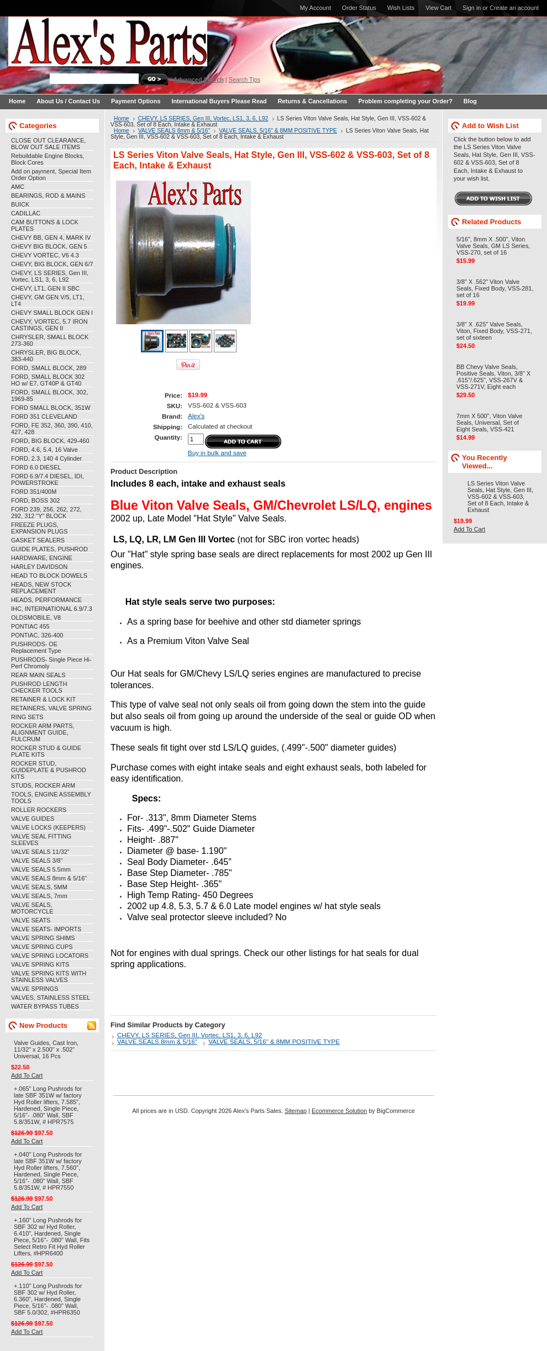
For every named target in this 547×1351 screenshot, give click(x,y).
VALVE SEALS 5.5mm (41, 869)
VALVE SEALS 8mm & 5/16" (49, 878)
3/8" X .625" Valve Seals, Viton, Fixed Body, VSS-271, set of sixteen (494, 331)
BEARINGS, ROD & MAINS (48, 195)
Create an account (514, 7)
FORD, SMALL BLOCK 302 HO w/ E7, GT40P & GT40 (48, 380)
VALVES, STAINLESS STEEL (50, 997)
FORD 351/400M (33, 491)
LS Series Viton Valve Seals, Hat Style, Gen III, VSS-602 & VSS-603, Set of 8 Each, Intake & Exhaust (500, 496)
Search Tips (244, 79)
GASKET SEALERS (38, 540)
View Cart (438, 7)
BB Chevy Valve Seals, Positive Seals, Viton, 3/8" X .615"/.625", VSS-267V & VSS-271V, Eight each (493, 376)
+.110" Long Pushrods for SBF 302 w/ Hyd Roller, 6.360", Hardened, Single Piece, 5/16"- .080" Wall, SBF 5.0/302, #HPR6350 (48, 1299)
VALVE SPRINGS (34, 988)
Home (121, 118)
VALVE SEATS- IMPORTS (46, 929)
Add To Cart (27, 1075)
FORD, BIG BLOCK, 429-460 (50, 440)
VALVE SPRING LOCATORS (49, 955)
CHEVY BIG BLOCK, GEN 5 (49, 246)
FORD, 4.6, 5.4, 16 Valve (44, 449)
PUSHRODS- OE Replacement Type (36, 647)
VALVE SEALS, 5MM (39, 887)
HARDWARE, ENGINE (41, 558)
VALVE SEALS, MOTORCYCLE (32, 908)
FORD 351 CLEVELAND (44, 416)
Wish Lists (401, 7)
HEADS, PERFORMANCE (46, 600)
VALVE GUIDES (32, 818)
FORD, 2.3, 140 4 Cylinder (46, 458)
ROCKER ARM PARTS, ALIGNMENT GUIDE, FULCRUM (42, 732)
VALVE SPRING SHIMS (43, 938)
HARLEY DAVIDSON (39, 566)
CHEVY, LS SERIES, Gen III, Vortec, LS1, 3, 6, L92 (49, 276)
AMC (17, 186)
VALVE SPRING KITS (40, 964)
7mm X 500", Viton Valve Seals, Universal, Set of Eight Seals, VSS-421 (489, 422)
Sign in (471, 7)
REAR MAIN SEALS (38, 675)
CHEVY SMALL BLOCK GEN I (52, 312)
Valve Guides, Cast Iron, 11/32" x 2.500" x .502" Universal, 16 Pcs (46, 1049)
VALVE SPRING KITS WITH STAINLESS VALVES (48, 976)
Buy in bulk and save (217, 453)
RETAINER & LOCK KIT (43, 699)
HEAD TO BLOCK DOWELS (49, 575)
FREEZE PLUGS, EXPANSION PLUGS (39, 528)
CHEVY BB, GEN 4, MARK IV (51, 237)
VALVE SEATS (30, 920)
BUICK (20, 204)
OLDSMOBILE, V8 (36, 617)
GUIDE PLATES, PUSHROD (49, 549)
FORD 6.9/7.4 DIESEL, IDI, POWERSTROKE (47, 479)
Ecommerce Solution (339, 1110)
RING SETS (27, 717)
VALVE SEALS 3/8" (37, 860)
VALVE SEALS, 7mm (39, 896)
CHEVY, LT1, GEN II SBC (45, 288)
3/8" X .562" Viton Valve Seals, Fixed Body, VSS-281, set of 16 (494, 288)
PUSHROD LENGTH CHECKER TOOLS (39, 687)
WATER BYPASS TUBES (45, 1006)
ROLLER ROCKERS (38, 809)
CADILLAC (25, 213)
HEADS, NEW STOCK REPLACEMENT (41, 587)
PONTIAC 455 (30, 626)
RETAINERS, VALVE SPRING (51, 708)
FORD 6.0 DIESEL (36, 467)
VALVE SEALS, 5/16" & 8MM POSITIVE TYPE (278, 131)
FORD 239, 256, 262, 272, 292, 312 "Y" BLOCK (46, 512)
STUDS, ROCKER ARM (43, 785)
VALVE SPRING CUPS (41, 946)
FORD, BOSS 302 (35, 500)
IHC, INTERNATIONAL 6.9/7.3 (51, 608)
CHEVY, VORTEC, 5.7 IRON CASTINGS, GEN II (49, 324)
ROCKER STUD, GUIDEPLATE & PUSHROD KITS (48, 770)
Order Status (359, 7)
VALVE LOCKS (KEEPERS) (48, 827)
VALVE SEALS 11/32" (40, 851)
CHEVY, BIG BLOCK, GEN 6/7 (52, 264)
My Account (315, 7)
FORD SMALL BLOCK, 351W (50, 407)
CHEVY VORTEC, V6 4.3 (45, 255)
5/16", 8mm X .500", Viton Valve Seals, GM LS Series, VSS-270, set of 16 (493, 246)
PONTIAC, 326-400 (37, 635)
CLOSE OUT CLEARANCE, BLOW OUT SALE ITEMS (48, 143)
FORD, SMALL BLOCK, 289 (48, 368)
